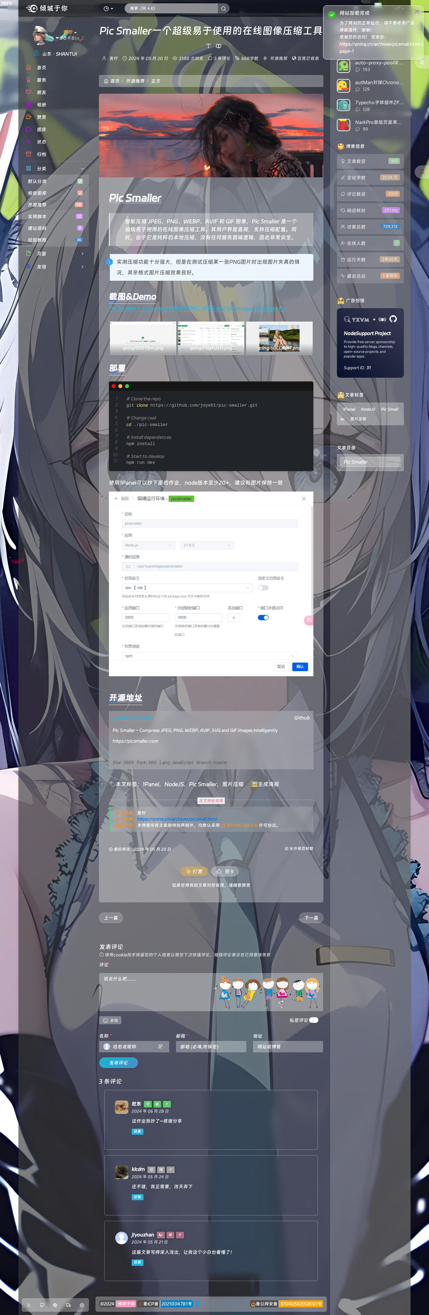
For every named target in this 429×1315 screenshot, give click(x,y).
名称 (105, 1036)
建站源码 (55, 228)
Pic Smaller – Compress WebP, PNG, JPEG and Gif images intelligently (197, 308)
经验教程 (55, 240)
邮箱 (182, 1036)
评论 (105, 964)
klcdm (138, 1169)
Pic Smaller (203, 784)
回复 (137, 1131)
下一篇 (311, 917)
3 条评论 (222, 58)
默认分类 (55, 181)
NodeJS (174, 784)
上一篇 (111, 917)
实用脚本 (55, 216)
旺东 (136, 1104)
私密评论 (299, 1020)
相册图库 (55, 193)
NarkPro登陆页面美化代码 (383, 122)
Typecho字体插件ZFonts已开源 (389, 102)
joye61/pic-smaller (133, 717)
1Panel (150, 784)
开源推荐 (55, 204)
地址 (257, 1036)
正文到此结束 (211, 800)
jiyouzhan (143, 1234)
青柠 (113, 58)
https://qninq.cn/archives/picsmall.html (177, 818)
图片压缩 (233, 784)
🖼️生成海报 (265, 784)
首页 (112, 81)
